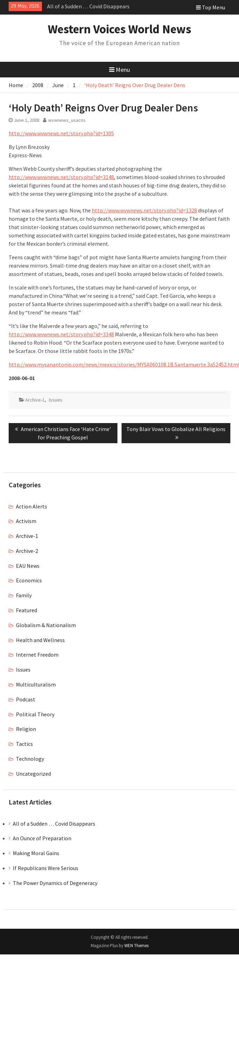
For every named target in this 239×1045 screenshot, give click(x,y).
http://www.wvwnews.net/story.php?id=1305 (61, 133)
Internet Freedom (37, 654)
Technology (30, 758)
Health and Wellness (40, 640)
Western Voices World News (119, 29)
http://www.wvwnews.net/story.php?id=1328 (144, 210)
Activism (26, 520)
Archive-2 (27, 550)
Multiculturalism (36, 684)
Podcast (25, 699)
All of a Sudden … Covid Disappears (88, 6)
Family (24, 595)
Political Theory (35, 714)
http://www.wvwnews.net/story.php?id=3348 (61, 334)
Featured (26, 610)
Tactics (24, 743)
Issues (55, 400)
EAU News (27, 565)
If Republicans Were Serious (45, 868)
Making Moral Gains (36, 853)
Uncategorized (33, 773)
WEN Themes (136, 946)
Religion (26, 728)
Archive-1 (35, 400)
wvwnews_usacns (67, 120)
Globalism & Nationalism (46, 625)
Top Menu (210, 7)
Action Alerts (31, 506)
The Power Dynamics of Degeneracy (55, 882)
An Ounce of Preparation (42, 838)
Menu (119, 70)
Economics (29, 580)
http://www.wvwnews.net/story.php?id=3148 (61, 177)
